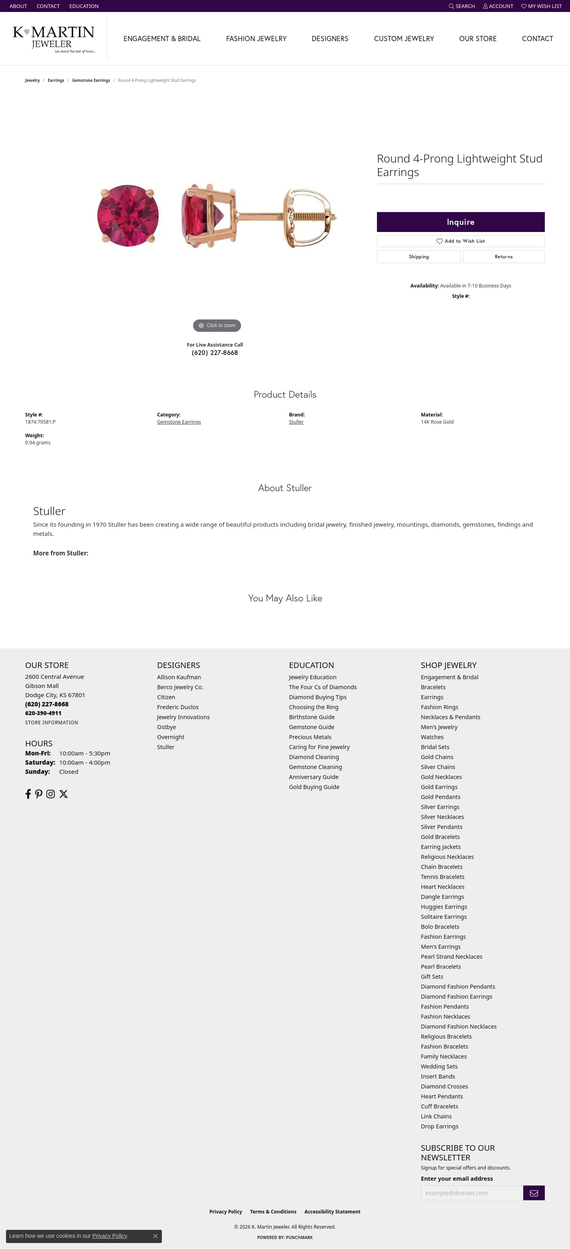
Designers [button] (330, 38)
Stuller (296, 421)
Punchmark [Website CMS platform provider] (299, 1237)
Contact (537, 38)
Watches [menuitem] (432, 737)
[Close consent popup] (155, 1236)
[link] (17, 6)
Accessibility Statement (333, 1211)
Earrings (56, 80)
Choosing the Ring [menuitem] (314, 707)
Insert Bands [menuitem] (438, 1076)
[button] (462, 6)
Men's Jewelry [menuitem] (439, 727)
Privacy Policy (225, 1211)
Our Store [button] (478, 38)
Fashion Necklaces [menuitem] (445, 1016)
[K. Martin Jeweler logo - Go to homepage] (53, 38)
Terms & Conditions (273, 1211)
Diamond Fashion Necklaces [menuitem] (459, 1026)
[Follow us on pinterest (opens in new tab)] (38, 794)
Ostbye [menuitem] (166, 727)
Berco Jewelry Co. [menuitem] (180, 687)
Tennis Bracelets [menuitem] (442, 876)
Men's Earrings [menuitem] (441, 946)
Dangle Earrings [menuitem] (442, 896)
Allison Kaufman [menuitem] (179, 677)
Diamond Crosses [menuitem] (444, 1086)
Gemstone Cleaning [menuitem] (315, 767)
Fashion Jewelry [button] (256, 38)
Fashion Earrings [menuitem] (443, 936)
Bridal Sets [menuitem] (435, 747)
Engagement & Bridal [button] (162, 38)
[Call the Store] (47, 704)
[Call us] (43, 713)
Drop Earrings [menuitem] (439, 1126)
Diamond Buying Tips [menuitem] (318, 697)
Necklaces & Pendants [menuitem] (450, 717)
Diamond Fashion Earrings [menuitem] (456, 996)
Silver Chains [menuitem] (438, 767)
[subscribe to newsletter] (534, 1193)
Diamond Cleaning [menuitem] (314, 757)
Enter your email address (457, 1178)
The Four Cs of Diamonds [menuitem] (323, 687)
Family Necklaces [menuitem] (444, 1056)
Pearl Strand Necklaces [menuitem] (451, 956)
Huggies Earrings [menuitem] (444, 906)
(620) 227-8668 (215, 352)
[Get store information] (51, 722)
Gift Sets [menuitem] (432, 976)
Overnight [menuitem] (170, 737)
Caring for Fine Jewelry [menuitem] (319, 747)
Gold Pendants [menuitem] (440, 797)
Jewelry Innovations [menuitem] (183, 717)
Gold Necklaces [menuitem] (441, 777)
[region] (217, 215)
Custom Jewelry (404, 38)
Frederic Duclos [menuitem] (178, 707)
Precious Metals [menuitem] (310, 737)
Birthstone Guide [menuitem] (312, 717)
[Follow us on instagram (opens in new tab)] (50, 794)
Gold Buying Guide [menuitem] (314, 787)
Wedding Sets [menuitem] (439, 1066)
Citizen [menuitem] (166, 697)
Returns (504, 257)
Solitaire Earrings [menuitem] (444, 916)
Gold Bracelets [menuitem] (440, 837)
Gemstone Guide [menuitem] (312, 727)
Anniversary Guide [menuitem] (314, 777)
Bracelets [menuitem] (433, 687)
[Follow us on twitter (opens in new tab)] (63, 794)
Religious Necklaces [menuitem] (447, 856)
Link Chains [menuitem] (436, 1116)
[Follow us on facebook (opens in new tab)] (28, 794)
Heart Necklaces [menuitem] (442, 886)
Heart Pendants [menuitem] (442, 1096)
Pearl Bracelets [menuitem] (441, 966)
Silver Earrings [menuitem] (440, 807)
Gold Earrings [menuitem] (439, 787)
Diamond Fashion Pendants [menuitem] (458, 986)
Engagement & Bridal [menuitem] (449, 677)
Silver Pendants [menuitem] (441, 827)
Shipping (419, 257)
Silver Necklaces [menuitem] (442, 817)
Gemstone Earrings (91, 80)
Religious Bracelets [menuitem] (446, 1036)
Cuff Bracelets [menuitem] (439, 1106)
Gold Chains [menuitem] (437, 757)
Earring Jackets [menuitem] (441, 847)
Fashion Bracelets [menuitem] (444, 1046)
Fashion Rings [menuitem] (439, 707)
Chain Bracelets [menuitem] (441, 866)
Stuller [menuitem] (165, 747)
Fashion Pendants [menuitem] (445, 1006)
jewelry (32, 80)
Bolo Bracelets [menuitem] (440, 926)
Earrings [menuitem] (432, 697)
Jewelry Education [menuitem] (313, 677)
